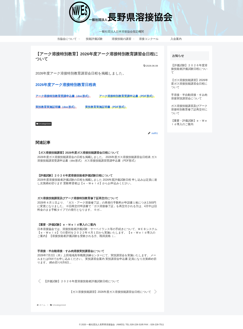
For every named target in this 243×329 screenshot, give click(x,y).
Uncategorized (43, 124)
